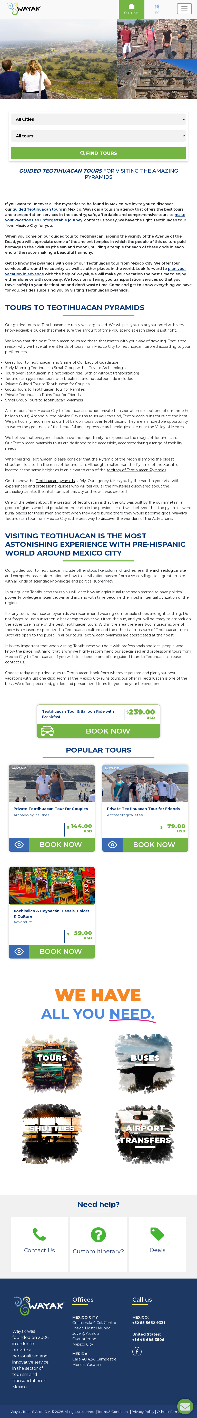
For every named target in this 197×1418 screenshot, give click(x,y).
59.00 (79, 935)
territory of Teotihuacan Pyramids (136, 470)
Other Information (172, 1412)
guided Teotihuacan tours (37, 209)
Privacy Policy (143, 1412)
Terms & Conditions (113, 1412)
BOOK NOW (60, 844)
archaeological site (169, 570)
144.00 (79, 828)
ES (157, 9)
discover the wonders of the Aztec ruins (136, 518)
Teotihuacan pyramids (55, 480)
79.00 (172, 828)
